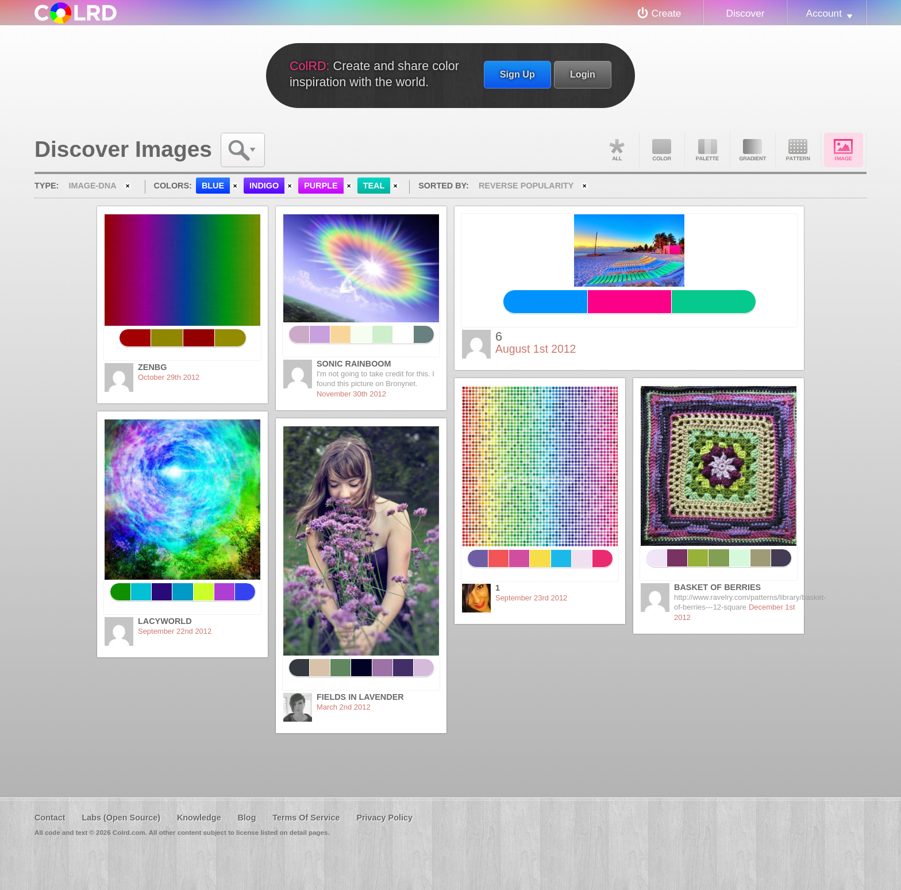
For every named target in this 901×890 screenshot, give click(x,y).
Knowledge (199, 817)
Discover (745, 13)
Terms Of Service (306, 817)
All (616, 150)
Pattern (798, 150)
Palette (707, 150)
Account (824, 13)
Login (582, 74)
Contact (50, 817)
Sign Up (517, 74)
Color (661, 150)
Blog (246, 817)
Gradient (752, 150)
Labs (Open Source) (121, 817)
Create (666, 13)
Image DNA (843, 150)
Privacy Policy (384, 817)
